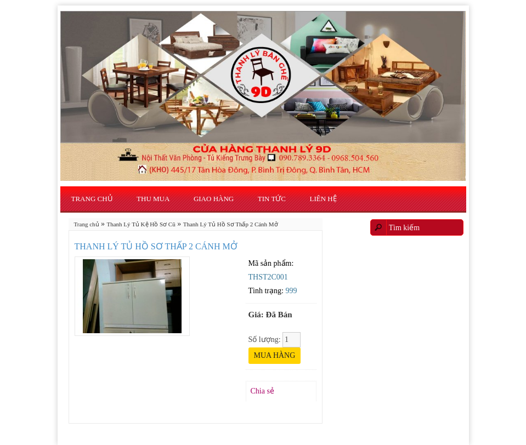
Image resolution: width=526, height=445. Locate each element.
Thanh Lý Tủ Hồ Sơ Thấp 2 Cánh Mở (230, 224)
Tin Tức (272, 199)
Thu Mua (153, 199)
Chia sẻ (262, 391)
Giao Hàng (214, 199)
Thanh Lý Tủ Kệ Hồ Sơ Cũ (141, 224)
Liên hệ (323, 199)
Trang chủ (92, 199)
